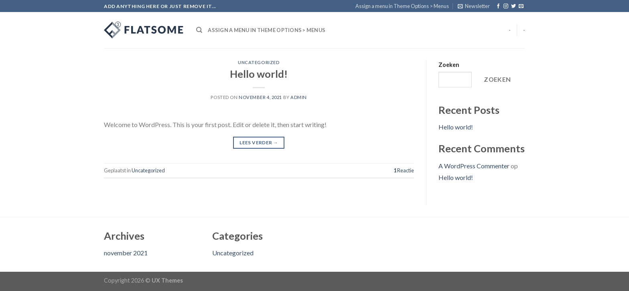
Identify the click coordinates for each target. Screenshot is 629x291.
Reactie (404, 170)
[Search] (199, 30)
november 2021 (126, 253)
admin (298, 97)
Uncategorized (259, 62)
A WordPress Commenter (473, 166)
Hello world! (259, 74)
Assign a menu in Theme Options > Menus (402, 6)
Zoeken (448, 64)
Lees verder (258, 142)
